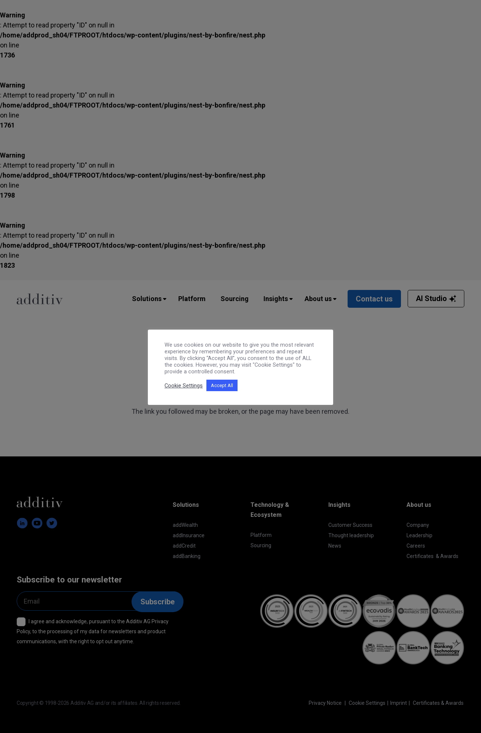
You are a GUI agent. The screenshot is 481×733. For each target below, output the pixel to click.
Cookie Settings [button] (184, 385)
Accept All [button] (222, 385)
